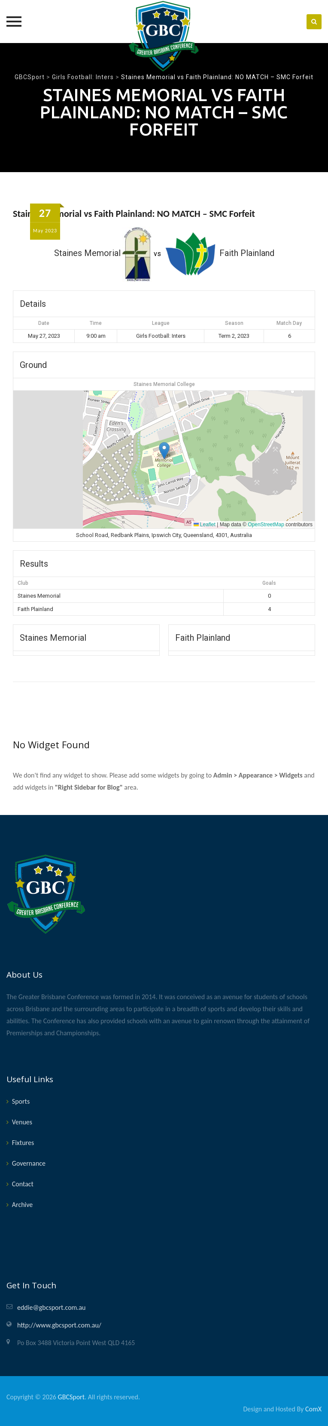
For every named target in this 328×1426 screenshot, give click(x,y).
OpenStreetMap (266, 525)
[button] (164, 451)
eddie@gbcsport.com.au (51, 1307)
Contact (22, 1184)
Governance (29, 1163)
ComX (313, 1409)
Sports (21, 1101)
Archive (22, 1205)
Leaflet (205, 525)
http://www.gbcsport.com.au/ (59, 1325)
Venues (22, 1122)
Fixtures (23, 1143)
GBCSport (71, 1397)
